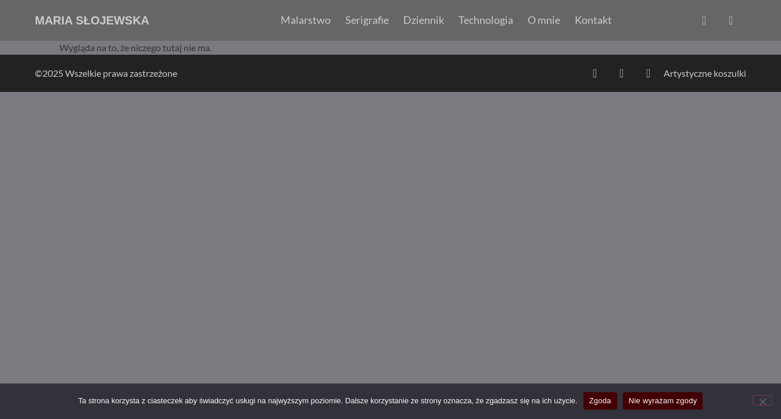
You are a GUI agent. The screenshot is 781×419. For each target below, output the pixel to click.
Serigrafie (367, 20)
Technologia (485, 20)
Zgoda (600, 400)
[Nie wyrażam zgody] (762, 400)
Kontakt (593, 20)
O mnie (544, 20)
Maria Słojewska (92, 20)
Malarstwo (306, 20)
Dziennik (423, 20)
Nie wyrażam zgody (663, 400)
